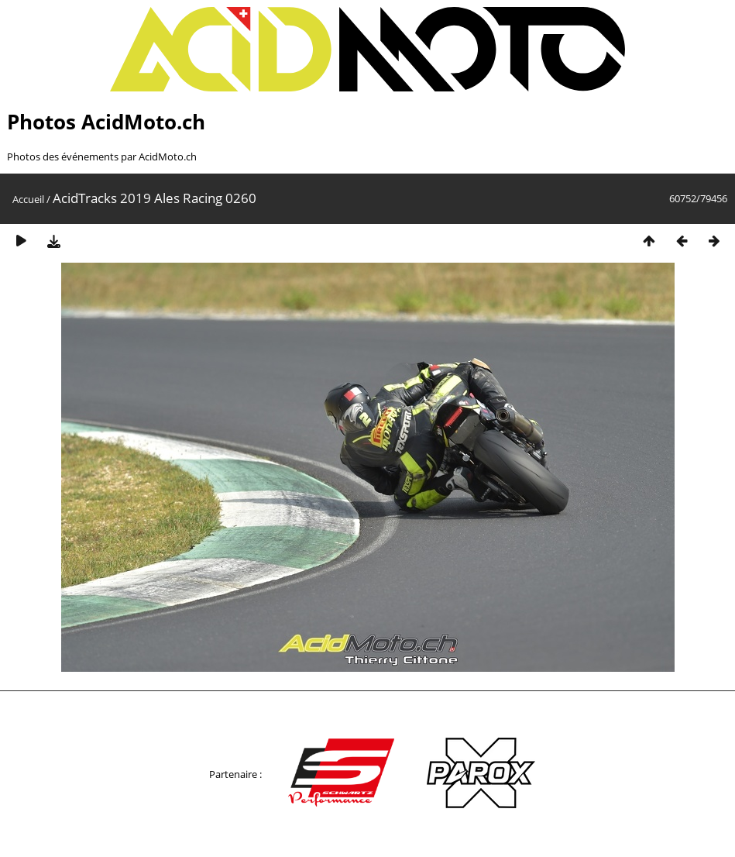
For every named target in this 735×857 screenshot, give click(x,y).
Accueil (28, 199)
